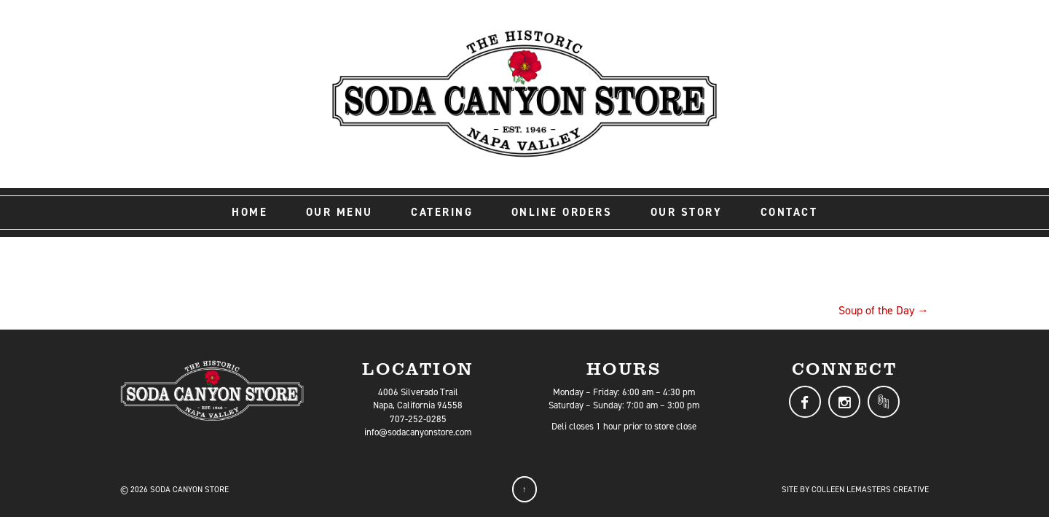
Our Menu (339, 212)
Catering (442, 212)
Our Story (687, 212)
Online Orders (562, 212)
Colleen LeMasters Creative (870, 489)
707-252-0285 (418, 419)
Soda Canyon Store (189, 489)
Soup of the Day (883, 310)
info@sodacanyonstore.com (417, 432)
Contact (789, 212)
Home (249, 212)
